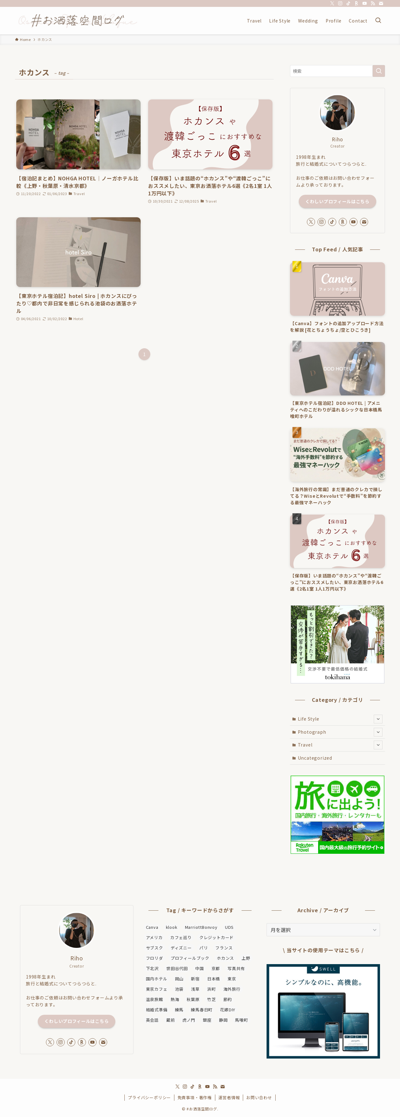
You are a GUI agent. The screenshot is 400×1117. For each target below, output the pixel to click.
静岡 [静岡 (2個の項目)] (223, 1020)
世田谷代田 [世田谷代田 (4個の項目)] (177, 968)
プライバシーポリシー (149, 1097)
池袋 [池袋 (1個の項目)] (179, 989)
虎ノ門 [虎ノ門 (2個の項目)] (188, 1020)
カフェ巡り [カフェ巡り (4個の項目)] (181, 937)
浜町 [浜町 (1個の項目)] (211, 989)
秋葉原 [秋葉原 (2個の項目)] (193, 999)
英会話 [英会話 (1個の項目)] (152, 1020)
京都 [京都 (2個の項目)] (216, 968)
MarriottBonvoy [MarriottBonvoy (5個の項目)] (201, 927)
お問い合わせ (259, 1097)
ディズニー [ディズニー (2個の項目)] (181, 948)
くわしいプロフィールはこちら (337, 201)
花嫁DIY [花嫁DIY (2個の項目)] (227, 1010)
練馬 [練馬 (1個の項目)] (179, 1010)
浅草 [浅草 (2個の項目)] (195, 989)
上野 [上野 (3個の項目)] (246, 958)
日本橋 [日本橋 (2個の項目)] (213, 979)
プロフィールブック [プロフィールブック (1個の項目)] (190, 958)
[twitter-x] (332, 3)
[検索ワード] (337, 71)
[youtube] (365, 3)
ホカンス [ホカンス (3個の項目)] (225, 958)
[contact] (381, 3)
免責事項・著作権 (195, 1097)
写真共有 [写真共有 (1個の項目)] (236, 968)
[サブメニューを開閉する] (378, 719)
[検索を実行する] (378, 71)
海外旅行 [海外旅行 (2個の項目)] (232, 989)
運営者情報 (229, 1097)
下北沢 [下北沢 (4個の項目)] (152, 968)
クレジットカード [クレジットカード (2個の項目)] (216, 937)
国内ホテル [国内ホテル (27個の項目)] (157, 979)
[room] (356, 3)
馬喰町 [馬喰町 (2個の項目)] (241, 1020)
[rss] (373, 3)
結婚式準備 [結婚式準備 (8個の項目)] (157, 1010)
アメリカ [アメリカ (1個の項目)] (154, 937)
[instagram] (340, 3)
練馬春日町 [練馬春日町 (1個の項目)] (201, 1010)
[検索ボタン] (378, 20)
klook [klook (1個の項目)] (172, 927)
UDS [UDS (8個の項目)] (229, 927)
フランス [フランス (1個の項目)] (223, 948)
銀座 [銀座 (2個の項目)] (207, 1020)
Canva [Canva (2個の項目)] (152, 927)
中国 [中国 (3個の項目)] (199, 968)
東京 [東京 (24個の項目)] (232, 979)
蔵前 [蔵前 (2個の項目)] (170, 1020)
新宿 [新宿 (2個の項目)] (195, 979)
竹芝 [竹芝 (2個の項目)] (211, 999)
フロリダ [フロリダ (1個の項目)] (154, 958)
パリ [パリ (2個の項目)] (203, 948)
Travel (340, 745)
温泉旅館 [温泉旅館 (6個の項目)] (154, 999)
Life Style (340, 719)
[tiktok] (348, 3)
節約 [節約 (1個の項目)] (227, 999)
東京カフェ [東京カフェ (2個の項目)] (157, 989)
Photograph (340, 732)
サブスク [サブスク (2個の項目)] (154, 948)
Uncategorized (315, 758)
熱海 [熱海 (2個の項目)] (175, 999)
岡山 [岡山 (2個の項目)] (179, 979)
